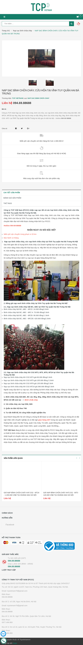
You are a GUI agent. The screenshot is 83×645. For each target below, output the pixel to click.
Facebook (10, 525)
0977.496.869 (7, 622)
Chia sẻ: (4, 128)
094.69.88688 (22, 103)
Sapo (15, 643)
